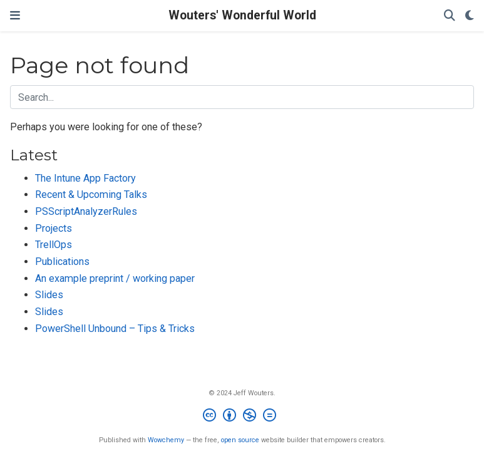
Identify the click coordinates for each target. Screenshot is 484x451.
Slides (49, 295)
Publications (62, 261)
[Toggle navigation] (15, 15)
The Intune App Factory (85, 178)
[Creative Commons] (242, 417)
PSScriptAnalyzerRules (86, 211)
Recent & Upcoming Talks (91, 194)
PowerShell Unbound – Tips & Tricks (115, 328)
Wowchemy (166, 440)
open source (240, 440)
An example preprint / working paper (115, 278)
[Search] (449, 16)
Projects (53, 228)
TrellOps (53, 245)
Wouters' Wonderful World (242, 15)
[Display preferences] (469, 16)
